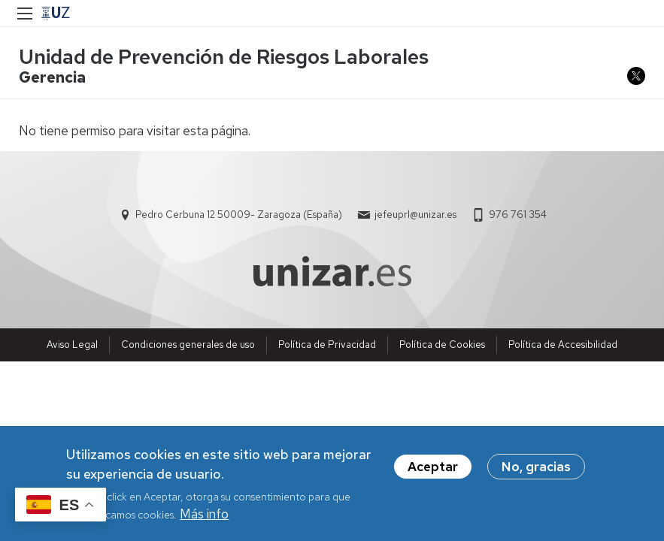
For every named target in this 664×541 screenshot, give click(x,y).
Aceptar (433, 469)
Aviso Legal (72, 344)
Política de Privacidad (327, 344)
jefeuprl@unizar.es (415, 214)
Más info (204, 516)
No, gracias (536, 469)
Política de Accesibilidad (562, 344)
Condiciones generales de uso (188, 344)
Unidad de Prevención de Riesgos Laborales (224, 57)
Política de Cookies (442, 344)
